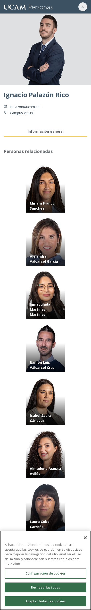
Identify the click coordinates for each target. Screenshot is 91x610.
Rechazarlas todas (45, 589)
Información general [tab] (46, 131)
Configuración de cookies (45, 575)
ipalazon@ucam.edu (25, 106)
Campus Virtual (21, 112)
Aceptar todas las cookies (45, 603)
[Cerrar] (85, 539)
